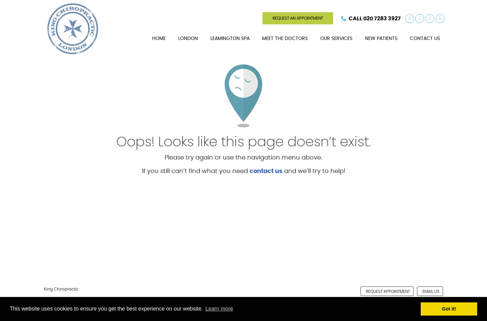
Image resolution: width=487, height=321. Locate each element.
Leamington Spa (230, 38)
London (188, 38)
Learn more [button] (219, 309)
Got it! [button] (449, 309)
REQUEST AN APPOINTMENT (298, 18)
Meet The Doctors (285, 38)
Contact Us (425, 38)
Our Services (336, 38)
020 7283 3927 (382, 18)
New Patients (381, 38)
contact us (266, 171)
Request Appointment (388, 292)
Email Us (430, 292)
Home (159, 38)
